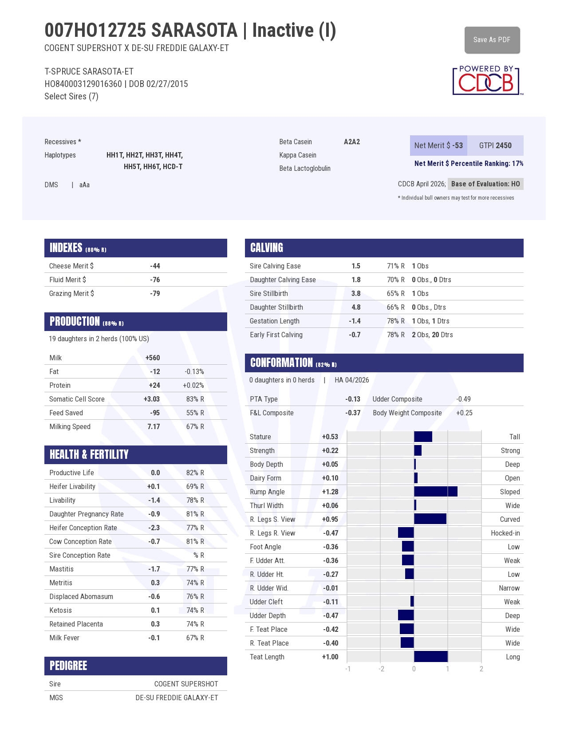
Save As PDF (491, 39)
